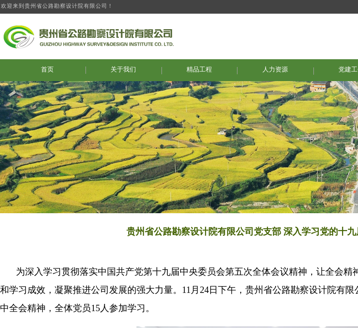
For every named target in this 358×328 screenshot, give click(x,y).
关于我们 (123, 69)
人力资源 (275, 69)
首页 (47, 69)
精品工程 (199, 69)
